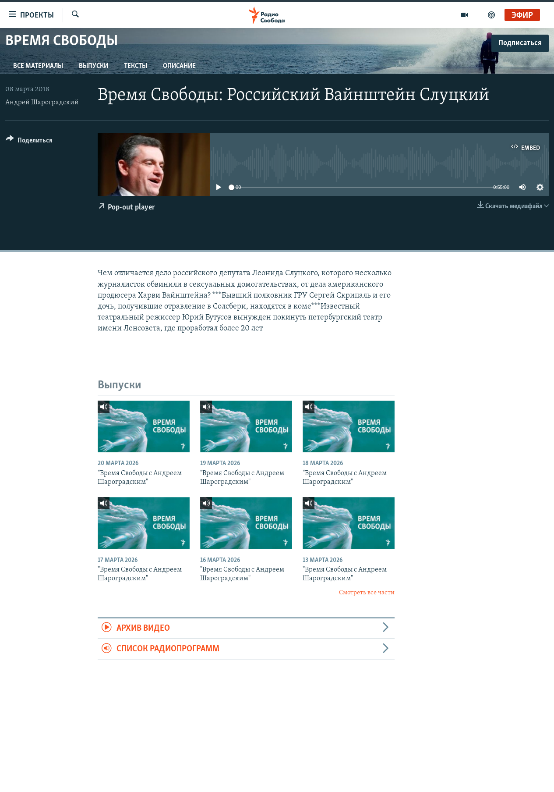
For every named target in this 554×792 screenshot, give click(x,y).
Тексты (135, 66)
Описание (179, 66)
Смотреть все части (367, 593)
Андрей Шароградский (42, 102)
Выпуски (93, 66)
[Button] (29, 142)
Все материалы (38, 66)
